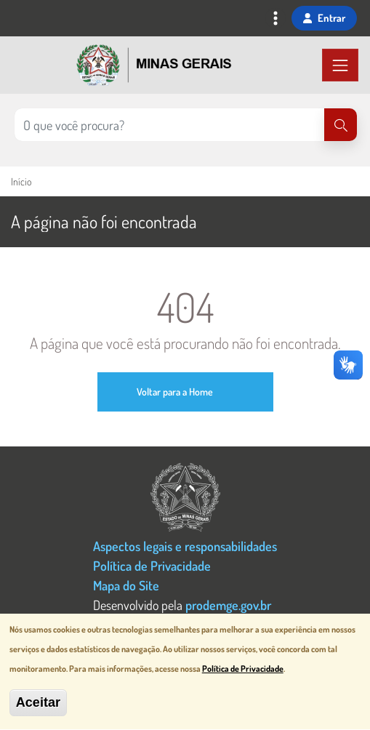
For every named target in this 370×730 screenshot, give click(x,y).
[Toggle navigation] (275, 19)
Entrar (324, 17)
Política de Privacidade (152, 565)
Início (21, 181)
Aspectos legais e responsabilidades (185, 545)
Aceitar (38, 706)
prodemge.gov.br (228, 604)
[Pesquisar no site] (169, 124)
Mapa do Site (126, 585)
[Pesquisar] (340, 124)
